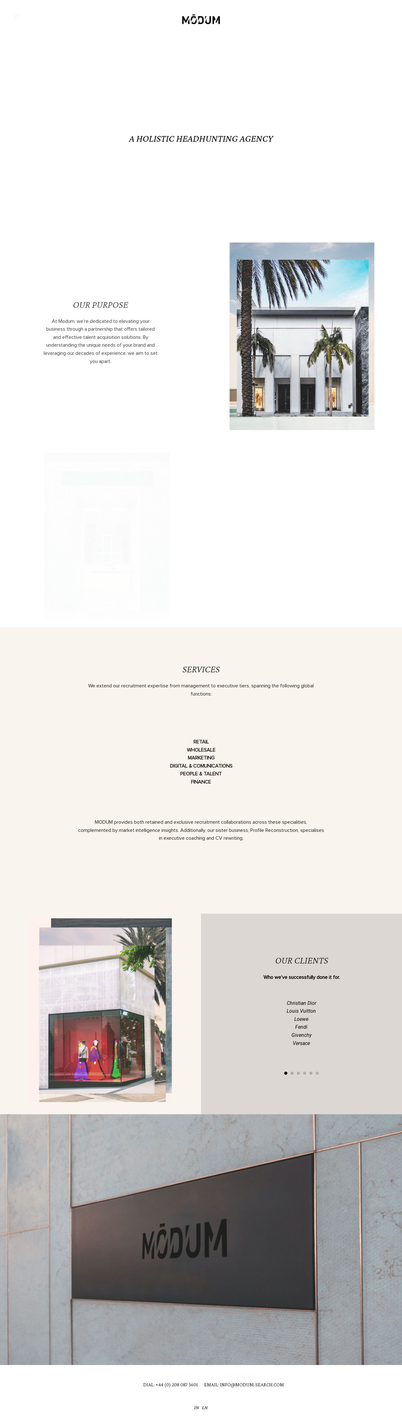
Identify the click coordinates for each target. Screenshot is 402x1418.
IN (197, 1407)
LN (205, 1407)
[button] (16, 16)
